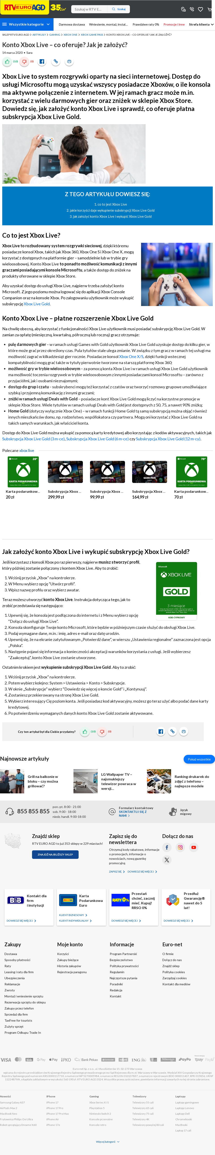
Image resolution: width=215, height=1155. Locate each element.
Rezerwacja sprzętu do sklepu (25, 1002)
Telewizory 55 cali (143, 1102)
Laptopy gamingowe (187, 1102)
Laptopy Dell (182, 1113)
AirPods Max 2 (8, 1108)
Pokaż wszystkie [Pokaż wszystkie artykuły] (199, 759)
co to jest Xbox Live (112, 204)
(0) (32, 61)
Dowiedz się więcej (141, 871)
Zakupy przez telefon (19, 1008)
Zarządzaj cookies (174, 978)
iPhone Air (52, 1119)
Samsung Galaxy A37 (12, 1102)
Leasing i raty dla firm (19, 972)
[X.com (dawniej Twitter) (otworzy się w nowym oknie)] (167, 860)
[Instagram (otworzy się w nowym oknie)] (180, 847)
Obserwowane (200, 9)
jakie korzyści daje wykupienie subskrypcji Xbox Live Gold (112, 210)
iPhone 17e (53, 1125)
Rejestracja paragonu (72, 972)
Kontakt (115, 996)
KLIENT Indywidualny (74, 920)
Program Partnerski (123, 954)
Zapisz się (115, 871)
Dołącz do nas (172, 960)
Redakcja (116, 990)
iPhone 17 (52, 1102)
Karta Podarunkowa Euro (91, 900)
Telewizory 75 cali (143, 1113)
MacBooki (181, 1125)
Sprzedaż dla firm (16, 1014)
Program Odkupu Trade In (22, 1032)
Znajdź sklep (171, 966)
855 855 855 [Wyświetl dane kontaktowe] (191, 9)
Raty (7, 966)
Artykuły (39, 34)
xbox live (26, 450)
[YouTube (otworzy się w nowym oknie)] (193, 847)
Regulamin (117, 972)
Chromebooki (183, 1119)
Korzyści (63, 954)
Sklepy (183, 9)
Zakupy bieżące (68, 960)
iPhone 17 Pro (54, 1108)
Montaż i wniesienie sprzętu (23, 996)
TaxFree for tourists (18, 1020)
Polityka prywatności (124, 966)
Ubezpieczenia (14, 978)
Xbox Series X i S (99, 1102)
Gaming (54, 34)
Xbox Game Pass (92, 34)
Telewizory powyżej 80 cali (148, 1125)
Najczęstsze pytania (123, 978)
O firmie (168, 954)
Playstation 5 (97, 1108)
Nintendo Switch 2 (100, 1113)
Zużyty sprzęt (14, 1026)
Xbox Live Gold (37, 303)
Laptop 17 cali (183, 1130)
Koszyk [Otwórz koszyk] (210, 9)
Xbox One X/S (131, 356)
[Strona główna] (33, 7)
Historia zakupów (69, 966)
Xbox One (70, 34)
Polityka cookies (173, 972)
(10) (15, 61)
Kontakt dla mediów (176, 984)
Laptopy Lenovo (184, 1108)
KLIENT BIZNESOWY (71, 915)
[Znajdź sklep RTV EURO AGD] (12, 841)
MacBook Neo (8, 1113)
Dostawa (10, 954)
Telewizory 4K (140, 1119)
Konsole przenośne (101, 1119)
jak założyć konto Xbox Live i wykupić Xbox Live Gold (112, 216)
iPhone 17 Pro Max (57, 1113)
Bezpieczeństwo (121, 960)
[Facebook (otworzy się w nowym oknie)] (167, 847)
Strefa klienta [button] (199, 24)
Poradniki (116, 984)
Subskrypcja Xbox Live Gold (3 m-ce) (33, 438)
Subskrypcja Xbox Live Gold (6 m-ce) (97, 438)
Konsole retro (97, 1125)
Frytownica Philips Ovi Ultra (16, 1119)
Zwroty (9, 990)
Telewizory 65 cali (143, 1108)
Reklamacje (12, 984)
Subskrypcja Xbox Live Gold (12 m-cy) (168, 438)
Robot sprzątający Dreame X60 (18, 1125)
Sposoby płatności (17, 960)
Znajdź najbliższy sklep (55, 854)
